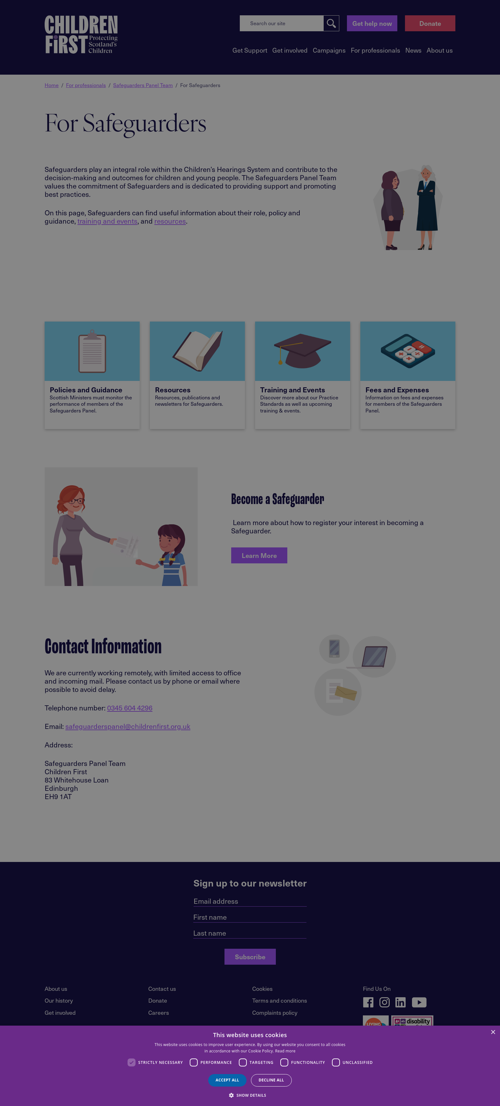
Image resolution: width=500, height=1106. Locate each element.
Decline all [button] (271, 1080)
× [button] (492, 1032)
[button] (250, 1094)
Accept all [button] (227, 1080)
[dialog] (250, 1066)
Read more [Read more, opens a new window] (285, 1051)
